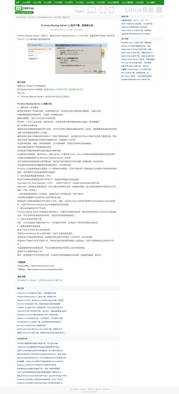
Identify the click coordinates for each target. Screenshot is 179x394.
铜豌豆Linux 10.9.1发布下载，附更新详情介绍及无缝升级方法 (41, 333)
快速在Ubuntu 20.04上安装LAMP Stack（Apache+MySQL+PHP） (42, 376)
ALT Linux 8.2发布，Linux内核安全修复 (136, 76)
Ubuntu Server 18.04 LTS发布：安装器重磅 (138, 59)
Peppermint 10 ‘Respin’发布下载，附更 (136, 49)
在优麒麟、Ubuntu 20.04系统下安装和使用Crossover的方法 (40, 361)
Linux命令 (80, 2)
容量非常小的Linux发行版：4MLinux (135, 66)
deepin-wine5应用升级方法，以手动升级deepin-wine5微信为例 (41, 358)
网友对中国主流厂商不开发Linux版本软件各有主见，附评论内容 (41, 354)
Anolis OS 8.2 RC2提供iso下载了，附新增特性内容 (36, 293)
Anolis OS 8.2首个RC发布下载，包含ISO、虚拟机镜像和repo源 (41, 311)
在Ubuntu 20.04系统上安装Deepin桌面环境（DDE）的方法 (40, 379)
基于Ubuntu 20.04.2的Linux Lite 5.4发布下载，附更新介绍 (39, 329)
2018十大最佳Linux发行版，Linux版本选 (137, 24)
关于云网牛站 (74, 389)
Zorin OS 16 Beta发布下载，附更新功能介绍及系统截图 (38, 304)
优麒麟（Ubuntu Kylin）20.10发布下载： (137, 69)
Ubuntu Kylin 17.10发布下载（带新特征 (136, 30)
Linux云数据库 (127, 2)
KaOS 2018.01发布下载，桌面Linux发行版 (137, 56)
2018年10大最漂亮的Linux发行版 (134, 27)
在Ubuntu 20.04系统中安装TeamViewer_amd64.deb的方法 (39, 383)
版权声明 (98, 389)
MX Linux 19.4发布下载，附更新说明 (31, 325)
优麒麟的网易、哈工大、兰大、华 (134, 20)
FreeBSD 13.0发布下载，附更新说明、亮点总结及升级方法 (40, 307)
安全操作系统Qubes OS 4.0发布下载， (136, 79)
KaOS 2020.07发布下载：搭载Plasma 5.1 (137, 53)
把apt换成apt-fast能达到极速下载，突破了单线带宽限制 (38, 369)
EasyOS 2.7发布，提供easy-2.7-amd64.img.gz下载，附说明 (40, 300)
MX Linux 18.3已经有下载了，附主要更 (136, 63)
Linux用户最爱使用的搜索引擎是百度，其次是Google (37, 343)
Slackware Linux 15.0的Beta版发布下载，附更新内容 (37, 315)
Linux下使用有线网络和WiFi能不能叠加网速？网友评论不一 (40, 372)
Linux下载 (37, 2)
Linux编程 (151, 2)
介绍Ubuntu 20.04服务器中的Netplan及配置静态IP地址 (38, 347)
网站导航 (106, 389)
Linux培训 (101, 2)
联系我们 (84, 389)
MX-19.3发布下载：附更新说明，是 (135, 73)
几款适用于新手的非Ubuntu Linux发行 (136, 34)
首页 (18, 2)
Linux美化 (90, 2)
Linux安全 (140, 2)
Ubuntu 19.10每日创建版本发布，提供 (136, 46)
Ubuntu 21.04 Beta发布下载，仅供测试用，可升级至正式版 (40, 318)
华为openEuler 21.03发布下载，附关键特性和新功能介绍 (39, 322)
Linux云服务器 (113, 2)
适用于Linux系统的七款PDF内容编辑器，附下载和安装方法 (40, 351)
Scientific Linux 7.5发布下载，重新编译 (136, 43)
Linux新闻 (26, 2)
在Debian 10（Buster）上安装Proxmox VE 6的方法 (40, 280)
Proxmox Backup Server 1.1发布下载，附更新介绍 (36, 297)
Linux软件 (69, 2)
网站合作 (91, 389)
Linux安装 (48, 2)
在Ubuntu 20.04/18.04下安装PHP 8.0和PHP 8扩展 (36, 365)
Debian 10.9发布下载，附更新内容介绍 (65, 89)
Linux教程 (58, 2)
